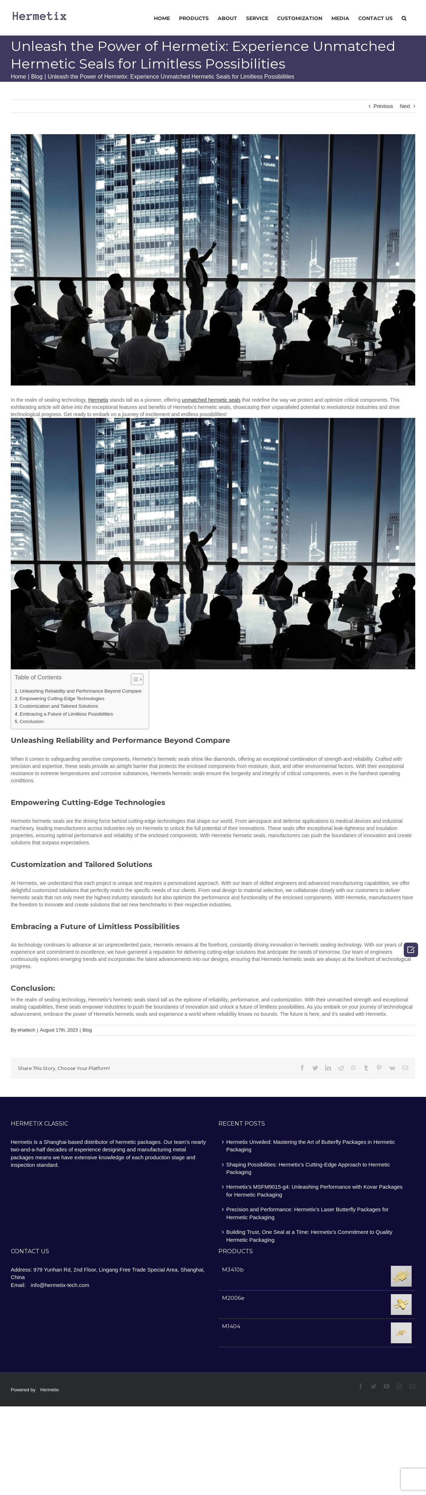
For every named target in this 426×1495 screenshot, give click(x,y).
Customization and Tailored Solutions (59, 706)
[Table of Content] (137, 679)
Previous (383, 106)
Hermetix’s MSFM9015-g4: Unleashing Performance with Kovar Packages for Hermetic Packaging (314, 1190)
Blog (87, 1030)
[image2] (213, 260)
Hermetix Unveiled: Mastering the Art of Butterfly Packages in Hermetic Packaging (310, 1145)
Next (405, 106)
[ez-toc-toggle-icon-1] (134, 680)
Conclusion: (32, 721)
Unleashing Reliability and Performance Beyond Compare (81, 691)
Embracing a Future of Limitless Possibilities (66, 714)
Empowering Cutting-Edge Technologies (62, 698)
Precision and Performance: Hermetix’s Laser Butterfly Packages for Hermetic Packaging (307, 1213)
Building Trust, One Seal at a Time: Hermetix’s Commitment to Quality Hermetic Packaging (309, 1235)
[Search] (404, 18)
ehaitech (26, 1030)
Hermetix (49, 1389)
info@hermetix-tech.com (60, 1285)
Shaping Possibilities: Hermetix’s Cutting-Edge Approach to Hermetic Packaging (308, 1168)
